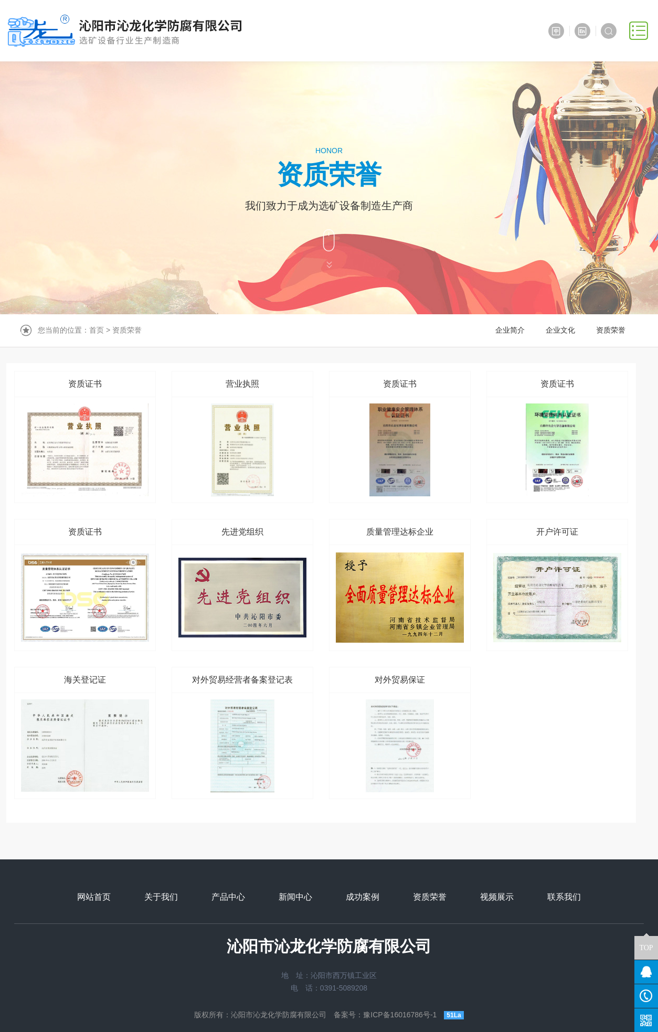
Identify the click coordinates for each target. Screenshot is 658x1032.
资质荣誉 (127, 330)
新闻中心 (295, 896)
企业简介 (510, 330)
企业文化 (560, 330)
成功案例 (362, 896)
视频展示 (497, 896)
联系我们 (564, 896)
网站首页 (94, 896)
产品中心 (228, 896)
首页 (96, 330)
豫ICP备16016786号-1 (400, 1014)
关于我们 (161, 896)
